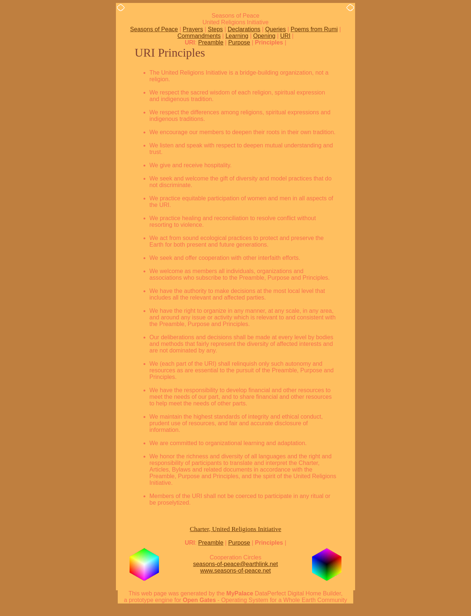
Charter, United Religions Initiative (235, 529)
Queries (275, 29)
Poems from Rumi (314, 29)
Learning (237, 36)
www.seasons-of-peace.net (235, 570)
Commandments (198, 36)
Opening (264, 36)
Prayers (193, 29)
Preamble (210, 42)
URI (285, 36)
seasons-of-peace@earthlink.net (235, 564)
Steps (215, 29)
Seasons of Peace (154, 29)
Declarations (244, 29)
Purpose (239, 42)
